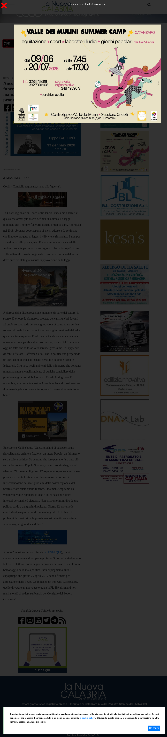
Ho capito (154, 728)
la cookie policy (87, 718)
